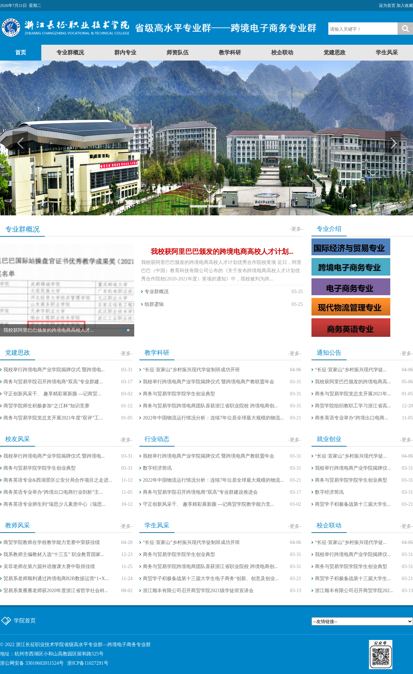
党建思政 (335, 52)
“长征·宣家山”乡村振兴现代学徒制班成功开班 (191, 369)
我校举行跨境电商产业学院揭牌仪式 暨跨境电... (54, 369)
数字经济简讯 (157, 468)
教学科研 (230, 52)
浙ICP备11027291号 (87, 663)
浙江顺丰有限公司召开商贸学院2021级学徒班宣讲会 (198, 590)
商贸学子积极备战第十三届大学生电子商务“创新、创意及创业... (211, 578)
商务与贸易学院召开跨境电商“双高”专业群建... (53, 381)
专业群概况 (70, 52)
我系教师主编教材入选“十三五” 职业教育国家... (53, 554)
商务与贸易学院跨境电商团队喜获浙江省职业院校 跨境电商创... (210, 405)
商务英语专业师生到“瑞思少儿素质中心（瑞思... (54, 504)
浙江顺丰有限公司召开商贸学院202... (354, 590)
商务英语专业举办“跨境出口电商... (351, 417)
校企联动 (282, 52)
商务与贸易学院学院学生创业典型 (179, 393)
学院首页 (25, 620)
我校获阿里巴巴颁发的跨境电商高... (353, 381)
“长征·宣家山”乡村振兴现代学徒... (350, 369)
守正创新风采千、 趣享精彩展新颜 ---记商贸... (52, 393)
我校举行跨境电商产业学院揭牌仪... (353, 468)
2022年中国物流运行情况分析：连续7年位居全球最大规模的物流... (213, 417)
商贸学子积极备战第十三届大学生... (353, 504)
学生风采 (387, 52)
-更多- (296, 229)
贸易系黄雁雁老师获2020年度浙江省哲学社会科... (55, 590)
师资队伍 (178, 52)
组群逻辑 (154, 304)
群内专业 (125, 52)
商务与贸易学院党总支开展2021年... (353, 393)
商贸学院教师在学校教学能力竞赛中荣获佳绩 (51, 542)
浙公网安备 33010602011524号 (32, 663)
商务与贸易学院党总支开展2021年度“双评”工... (53, 417)
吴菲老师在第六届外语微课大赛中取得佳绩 (49, 566)
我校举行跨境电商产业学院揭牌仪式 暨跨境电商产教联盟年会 (208, 381)
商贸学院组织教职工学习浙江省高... (353, 405)
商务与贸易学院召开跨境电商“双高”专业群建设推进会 (200, 492)
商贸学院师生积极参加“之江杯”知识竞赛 (46, 405)
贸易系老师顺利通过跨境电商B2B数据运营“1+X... (55, 578)
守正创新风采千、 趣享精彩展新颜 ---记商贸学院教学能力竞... (208, 504)
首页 (20, 52)
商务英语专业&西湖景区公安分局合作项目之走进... (57, 480)
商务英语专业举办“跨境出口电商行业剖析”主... (53, 492)
